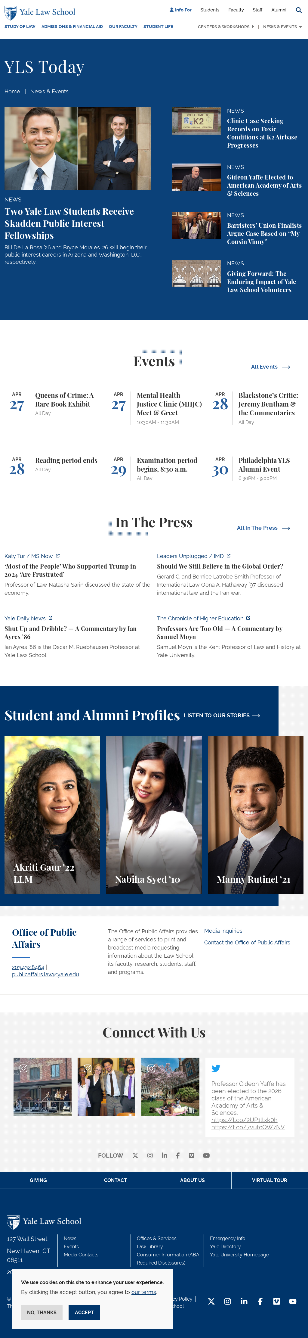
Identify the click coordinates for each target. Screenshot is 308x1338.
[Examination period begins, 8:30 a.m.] (154, 469)
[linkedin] (164, 1156)
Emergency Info (227, 1238)
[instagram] (150, 1156)
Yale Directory (225, 1246)
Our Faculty (123, 26)
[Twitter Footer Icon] (211, 1302)
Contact (115, 1180)
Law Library (150, 1246)
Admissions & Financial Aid (72, 26)
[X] (135, 1156)
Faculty (236, 10)
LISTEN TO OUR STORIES (217, 715)
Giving (38, 1180)
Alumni (278, 10)
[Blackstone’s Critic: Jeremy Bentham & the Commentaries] (255, 408)
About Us (192, 1180)
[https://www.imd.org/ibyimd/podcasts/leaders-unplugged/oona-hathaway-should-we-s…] (230, 576)
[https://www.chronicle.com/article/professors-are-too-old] (230, 638)
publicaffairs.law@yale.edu (45, 974)
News (70, 1238)
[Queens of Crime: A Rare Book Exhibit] (52, 408)
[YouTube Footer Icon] (293, 1302)
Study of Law (20, 26)
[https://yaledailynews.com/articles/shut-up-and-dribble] (78, 638)
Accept (84, 1312)
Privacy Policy (176, 1299)
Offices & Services (157, 1238)
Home (12, 91)
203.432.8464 (28, 967)
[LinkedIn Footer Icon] (244, 1302)
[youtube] (206, 1156)
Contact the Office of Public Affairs (247, 942)
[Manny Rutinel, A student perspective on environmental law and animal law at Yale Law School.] (255, 815)
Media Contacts (81, 1255)
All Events (265, 366)
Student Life (158, 26)
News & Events (280, 26)
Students (210, 10)
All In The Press (258, 528)
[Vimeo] (191, 1156)
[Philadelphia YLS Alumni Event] (255, 469)
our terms (143, 1292)
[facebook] (178, 1156)
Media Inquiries (223, 931)
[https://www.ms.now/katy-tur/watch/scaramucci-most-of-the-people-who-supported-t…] (78, 576)
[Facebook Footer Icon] (260, 1302)
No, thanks (42, 1312)
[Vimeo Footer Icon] (276, 1302)
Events (71, 1246)
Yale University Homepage (239, 1255)
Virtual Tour (269, 1180)
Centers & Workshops (224, 26)
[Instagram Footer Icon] (227, 1302)
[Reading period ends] (52, 469)
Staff (258, 10)
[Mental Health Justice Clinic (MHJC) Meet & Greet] (154, 408)
